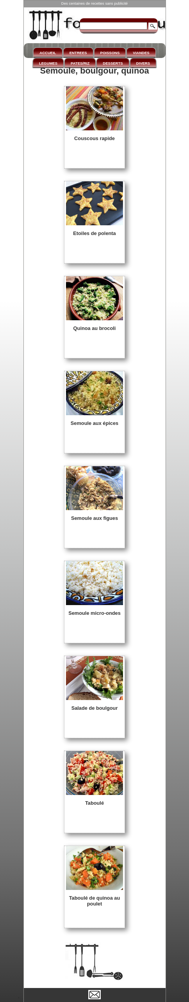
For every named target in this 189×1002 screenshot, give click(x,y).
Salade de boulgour (94, 705)
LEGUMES (48, 63)
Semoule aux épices (94, 420)
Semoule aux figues (94, 515)
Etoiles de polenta (94, 230)
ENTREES (78, 53)
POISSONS (110, 53)
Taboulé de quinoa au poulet (94, 898)
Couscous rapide (94, 135)
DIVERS (143, 63)
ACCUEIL (47, 53)
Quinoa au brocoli (94, 325)
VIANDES (141, 53)
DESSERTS (113, 63)
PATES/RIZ (80, 63)
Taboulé (94, 800)
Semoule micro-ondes (94, 610)
